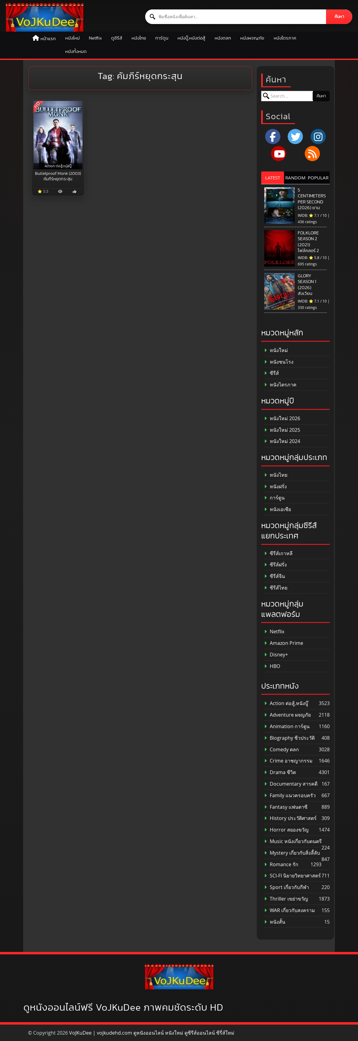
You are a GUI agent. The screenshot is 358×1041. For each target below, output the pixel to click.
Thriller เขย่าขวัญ (286, 899)
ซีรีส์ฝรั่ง (275, 565)
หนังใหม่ (72, 38)
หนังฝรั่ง (275, 486)
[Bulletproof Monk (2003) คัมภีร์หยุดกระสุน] (57, 135)
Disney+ (276, 655)
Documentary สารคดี (291, 784)
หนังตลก (223, 38)
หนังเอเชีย (277, 509)
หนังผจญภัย (252, 38)
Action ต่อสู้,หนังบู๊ (286, 703)
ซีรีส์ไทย (275, 588)
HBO (272, 666)
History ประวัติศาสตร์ (290, 818)
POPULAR (318, 178)
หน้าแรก (48, 38)
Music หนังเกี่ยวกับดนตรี (293, 841)
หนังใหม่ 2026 (282, 418)
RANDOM (295, 178)
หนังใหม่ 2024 (282, 441)
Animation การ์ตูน (287, 726)
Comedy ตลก (281, 749)
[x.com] (295, 136)
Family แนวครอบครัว (290, 795)
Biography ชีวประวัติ (289, 738)
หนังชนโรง (278, 362)
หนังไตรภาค (285, 38)
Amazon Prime (283, 643)
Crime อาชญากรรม (288, 761)
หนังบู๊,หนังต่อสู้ (191, 38)
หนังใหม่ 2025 (282, 430)
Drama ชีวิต (280, 772)
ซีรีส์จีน (274, 576)
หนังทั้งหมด (76, 51)
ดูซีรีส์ (116, 38)
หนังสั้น (274, 922)
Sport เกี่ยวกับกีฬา (286, 887)
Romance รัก (281, 864)
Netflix (95, 38)
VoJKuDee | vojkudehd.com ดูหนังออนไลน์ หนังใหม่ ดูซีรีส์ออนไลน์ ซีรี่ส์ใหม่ (151, 1032)
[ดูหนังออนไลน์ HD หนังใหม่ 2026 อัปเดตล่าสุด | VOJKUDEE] (44, 17)
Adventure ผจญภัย (287, 715)
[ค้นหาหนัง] (235, 16)
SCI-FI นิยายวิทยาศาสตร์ (292, 876)
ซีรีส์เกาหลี (278, 553)
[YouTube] (278, 153)
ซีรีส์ (271, 373)
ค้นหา (339, 17)
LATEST (272, 178)
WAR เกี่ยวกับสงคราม (289, 910)
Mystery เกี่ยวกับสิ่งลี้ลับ (292, 853)
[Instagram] (318, 136)
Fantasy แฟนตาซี (285, 807)
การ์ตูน (161, 38)
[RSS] (312, 153)
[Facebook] (272, 136)
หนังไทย (139, 38)
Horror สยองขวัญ (286, 830)
